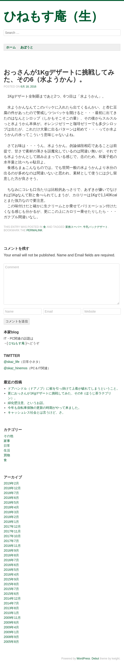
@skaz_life (11, 362)
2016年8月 (11, 555)
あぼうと (26, 47)
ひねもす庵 (17, 343)
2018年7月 (11, 493)
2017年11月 (12, 531)
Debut (95, 658)
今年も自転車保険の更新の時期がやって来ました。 (44, 407)
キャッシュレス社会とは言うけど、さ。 (36, 412)
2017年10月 (12, 536)
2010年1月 (11, 613)
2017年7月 (11, 541)
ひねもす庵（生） (53, 16)
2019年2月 (11, 483)
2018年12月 (12, 488)
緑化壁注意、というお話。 (27, 403)
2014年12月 (12, 598)
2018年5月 (11, 502)
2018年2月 (11, 517)
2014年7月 (11, 603)
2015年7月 (11, 589)
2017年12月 (12, 526)
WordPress (83, 658)
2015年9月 (11, 579)
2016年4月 (11, 574)
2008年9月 (11, 637)
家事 (7, 441)
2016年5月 (11, 569)
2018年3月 (11, 512)
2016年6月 (11, 565)
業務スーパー (73, 227)
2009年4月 (11, 627)
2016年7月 (11, 560)
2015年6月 (11, 593)
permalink (34, 230)
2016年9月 (11, 550)
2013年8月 (11, 608)
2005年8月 (11, 641)
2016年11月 (12, 545)
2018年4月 (11, 507)
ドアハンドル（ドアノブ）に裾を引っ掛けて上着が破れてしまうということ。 (64, 388)
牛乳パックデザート (95, 227)
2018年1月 (11, 522)
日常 (7, 445)
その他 (8, 436)
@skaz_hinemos (15, 368)
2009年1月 (11, 632)
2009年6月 (11, 622)
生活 (7, 450)
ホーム (11, 47)
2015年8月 (11, 584)
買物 (7, 455)
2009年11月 (12, 617)
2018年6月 (11, 498)
